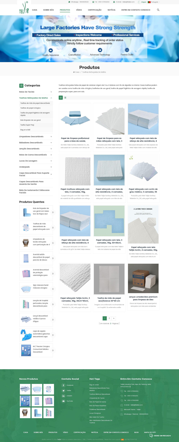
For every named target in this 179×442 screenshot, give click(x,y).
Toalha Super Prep (27, 125)
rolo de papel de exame (98, 402)
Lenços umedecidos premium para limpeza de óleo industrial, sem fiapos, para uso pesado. (143, 298)
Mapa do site (150, 432)
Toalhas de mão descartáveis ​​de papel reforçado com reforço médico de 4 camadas (41, 226)
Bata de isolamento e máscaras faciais (34, 191)
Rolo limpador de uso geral (30, 120)
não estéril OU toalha (97, 417)
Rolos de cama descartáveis (33, 154)
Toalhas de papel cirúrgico (30, 108)
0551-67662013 (132, 396)
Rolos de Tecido (26, 91)
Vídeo (79, 9)
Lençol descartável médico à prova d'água (40, 319)
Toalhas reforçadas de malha (94, 72)
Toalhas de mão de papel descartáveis (35, 103)
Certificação (94, 9)
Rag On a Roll (94, 385)
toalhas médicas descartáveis (100, 394)
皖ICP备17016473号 (131, 439)
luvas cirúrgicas (95, 413)
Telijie (138, 410)
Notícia (111, 9)
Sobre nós (48, 9)
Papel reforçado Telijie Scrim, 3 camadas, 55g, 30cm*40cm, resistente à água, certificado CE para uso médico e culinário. (75, 299)
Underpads (24, 166)
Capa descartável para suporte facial (34, 174)
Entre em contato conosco (135, 9)
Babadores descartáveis (30, 142)
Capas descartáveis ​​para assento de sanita (31, 183)
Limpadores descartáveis (31, 136)
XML (84, 439)
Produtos (65, 9)
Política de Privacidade (95, 439)
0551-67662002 (103, 2)
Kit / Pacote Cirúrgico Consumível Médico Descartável (41, 349)
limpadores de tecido (97, 398)
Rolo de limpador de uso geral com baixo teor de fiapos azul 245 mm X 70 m (41, 211)
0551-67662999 (132, 400)
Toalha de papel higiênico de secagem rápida (35, 114)
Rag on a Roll (25, 130)
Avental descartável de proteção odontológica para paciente (41, 273)
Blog (136, 432)
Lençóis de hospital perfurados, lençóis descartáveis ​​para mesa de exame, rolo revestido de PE (41, 303)
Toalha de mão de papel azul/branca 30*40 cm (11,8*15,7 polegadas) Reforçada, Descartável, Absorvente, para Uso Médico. (109, 299)
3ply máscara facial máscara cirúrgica (40, 286)
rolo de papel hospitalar (98, 406)
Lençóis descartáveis (29, 148)
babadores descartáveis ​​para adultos (99, 389)
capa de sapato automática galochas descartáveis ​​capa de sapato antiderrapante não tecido (41, 334)
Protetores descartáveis (97, 409)
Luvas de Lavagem (28, 160)
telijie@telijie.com (128, 2)
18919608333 (84, 2)
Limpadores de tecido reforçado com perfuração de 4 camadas (41, 242)
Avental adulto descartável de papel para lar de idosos (41, 257)
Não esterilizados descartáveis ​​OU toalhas (101, 421)
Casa (34, 9)
